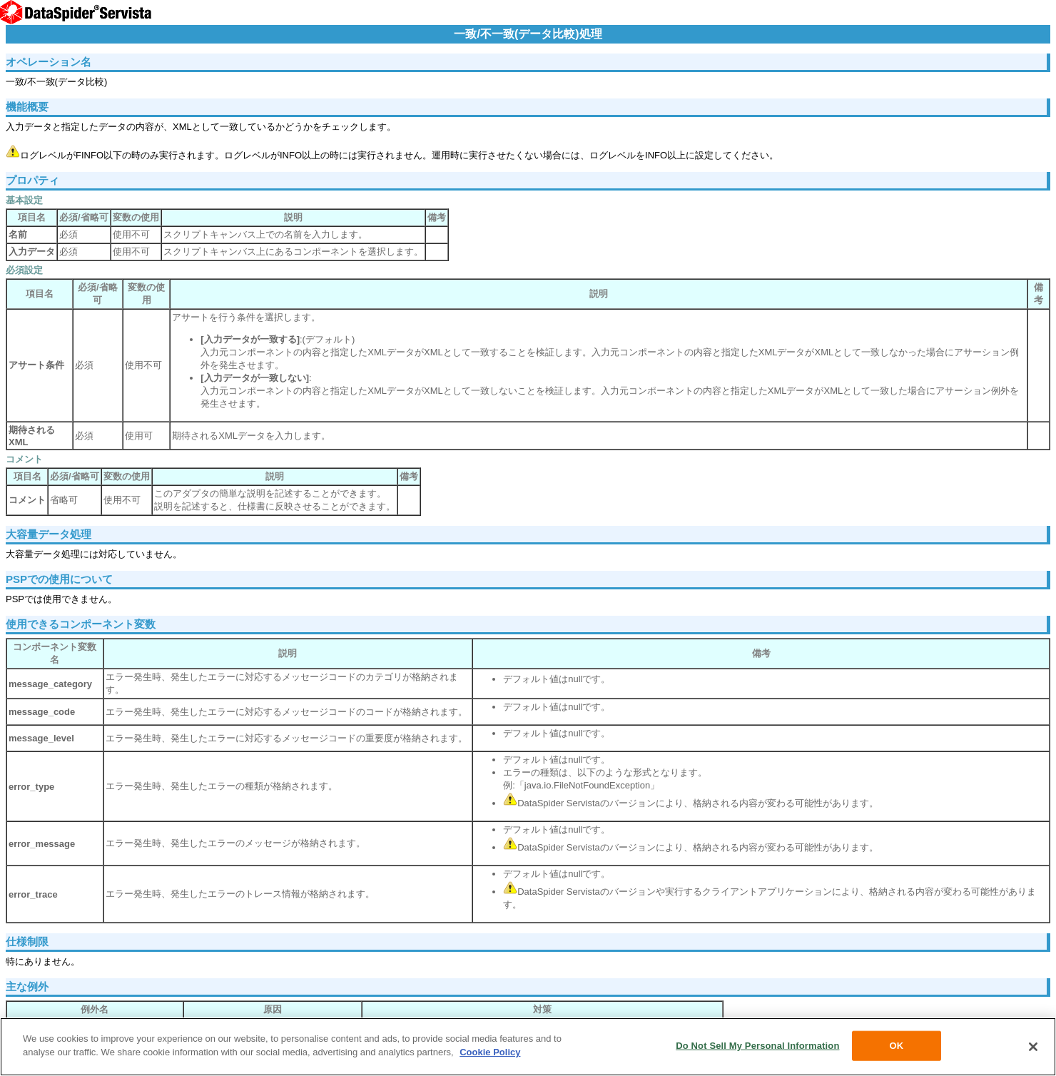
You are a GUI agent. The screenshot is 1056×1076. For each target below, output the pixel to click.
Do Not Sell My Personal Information (757, 1045)
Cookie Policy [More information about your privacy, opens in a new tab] (490, 1052)
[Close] (1033, 1046)
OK (897, 1045)
